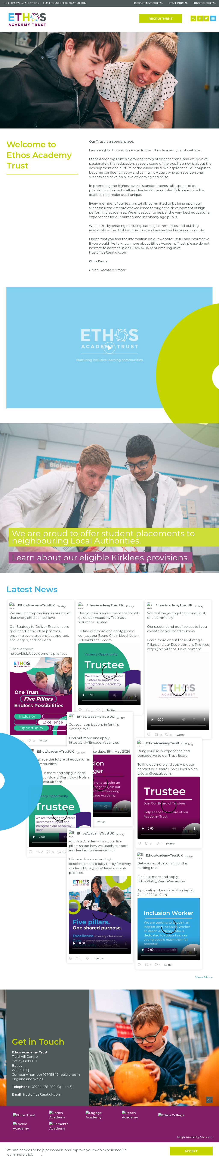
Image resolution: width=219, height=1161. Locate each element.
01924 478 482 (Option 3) (24, 3)
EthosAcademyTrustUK (36, 607)
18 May (62, 608)
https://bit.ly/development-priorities (38, 655)
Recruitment (161, 18)
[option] (109, 80)
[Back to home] (27, 19)
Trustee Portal (205, 3)
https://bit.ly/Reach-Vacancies (103, 863)
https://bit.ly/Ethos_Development (174, 651)
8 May (63, 803)
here (37, 1154)
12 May (196, 749)
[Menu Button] (213, 18)
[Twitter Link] (206, 18)
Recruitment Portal (148, 3)
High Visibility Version (195, 1137)
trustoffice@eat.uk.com (68, 3)
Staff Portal (178, 3)
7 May (131, 837)
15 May (130, 608)
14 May (199, 608)
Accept (191, 1151)
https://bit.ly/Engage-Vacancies (36, 711)
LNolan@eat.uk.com (95, 642)
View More (204, 979)
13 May (63, 686)
